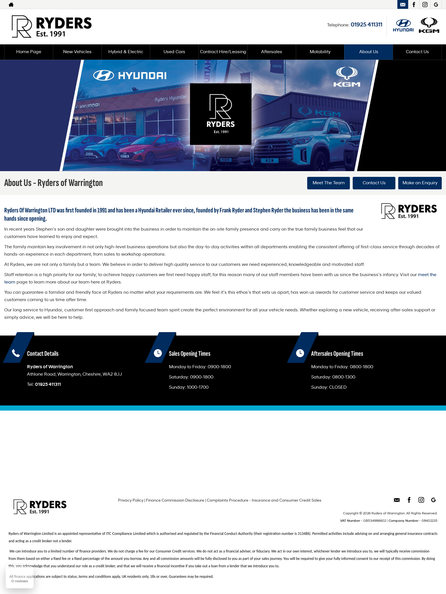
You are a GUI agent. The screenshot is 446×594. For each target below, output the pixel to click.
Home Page (28, 52)
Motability (320, 52)
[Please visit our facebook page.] (413, 4)
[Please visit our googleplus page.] (435, 4)
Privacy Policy (130, 500)
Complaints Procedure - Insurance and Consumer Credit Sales (264, 500)
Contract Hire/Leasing (223, 52)
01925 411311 (366, 25)
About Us (368, 52)
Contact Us (417, 52)
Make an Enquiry (419, 183)
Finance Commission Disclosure (175, 500)
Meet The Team (329, 183)
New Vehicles (77, 52)
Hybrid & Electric (125, 52)
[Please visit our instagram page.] (424, 4)
